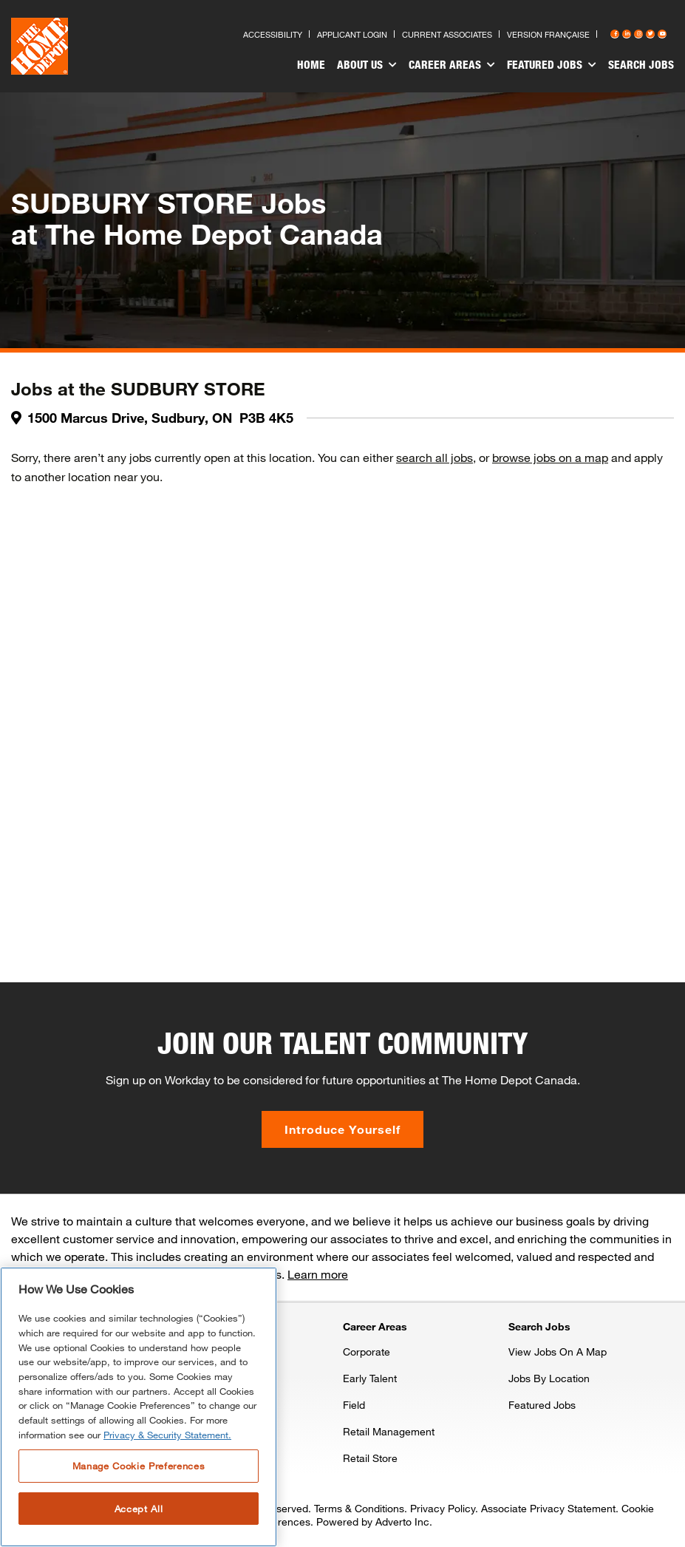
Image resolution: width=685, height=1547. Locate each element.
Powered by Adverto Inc (372, 1521)
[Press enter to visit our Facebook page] (614, 34)
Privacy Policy (442, 1508)
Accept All (139, 1508)
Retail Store (370, 1458)
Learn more (317, 1274)
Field (354, 1404)
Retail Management (388, 1431)
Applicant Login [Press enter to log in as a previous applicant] (352, 34)
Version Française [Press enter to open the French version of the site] (548, 34)
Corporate (366, 1351)
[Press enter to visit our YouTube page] (662, 34)
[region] (138, 1407)
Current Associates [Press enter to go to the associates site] (447, 34)
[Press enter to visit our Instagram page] (638, 34)
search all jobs (434, 457)
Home (311, 64)
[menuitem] (311, 66)
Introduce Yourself (342, 1129)
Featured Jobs (551, 65)
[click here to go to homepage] (39, 46)
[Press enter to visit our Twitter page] (650, 34)
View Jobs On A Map (557, 1351)
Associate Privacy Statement (548, 1508)
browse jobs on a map (550, 457)
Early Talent (370, 1378)
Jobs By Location (549, 1378)
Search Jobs (641, 64)
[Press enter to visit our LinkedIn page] (626, 34)
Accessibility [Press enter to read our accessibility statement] (272, 34)
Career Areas (452, 65)
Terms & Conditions (359, 1508)
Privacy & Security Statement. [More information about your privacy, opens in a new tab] (167, 1435)
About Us (367, 65)
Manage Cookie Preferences (138, 1466)
